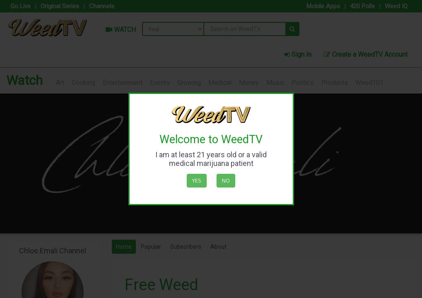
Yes (196, 180)
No (226, 180)
